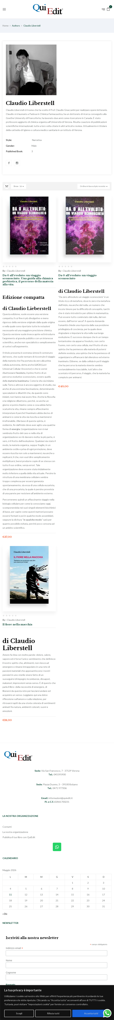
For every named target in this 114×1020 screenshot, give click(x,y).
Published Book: (14, 151)
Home (5, 25)
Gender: (10, 145)
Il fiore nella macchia (17, 624)
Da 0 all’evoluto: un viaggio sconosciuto (77, 277)
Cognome (11, 972)
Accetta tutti (91, 1013)
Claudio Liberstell (16, 270)
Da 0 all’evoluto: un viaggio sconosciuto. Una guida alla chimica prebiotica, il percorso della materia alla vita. (28, 280)
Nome (9, 960)
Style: (9, 140)
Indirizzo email (14, 948)
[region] (57, 1002)
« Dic (5, 913)
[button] (108, 8)
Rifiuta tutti (53, 1013)
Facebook (9, 163)
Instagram (17, 163)
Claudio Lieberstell (29, 308)
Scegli (19, 1013)
